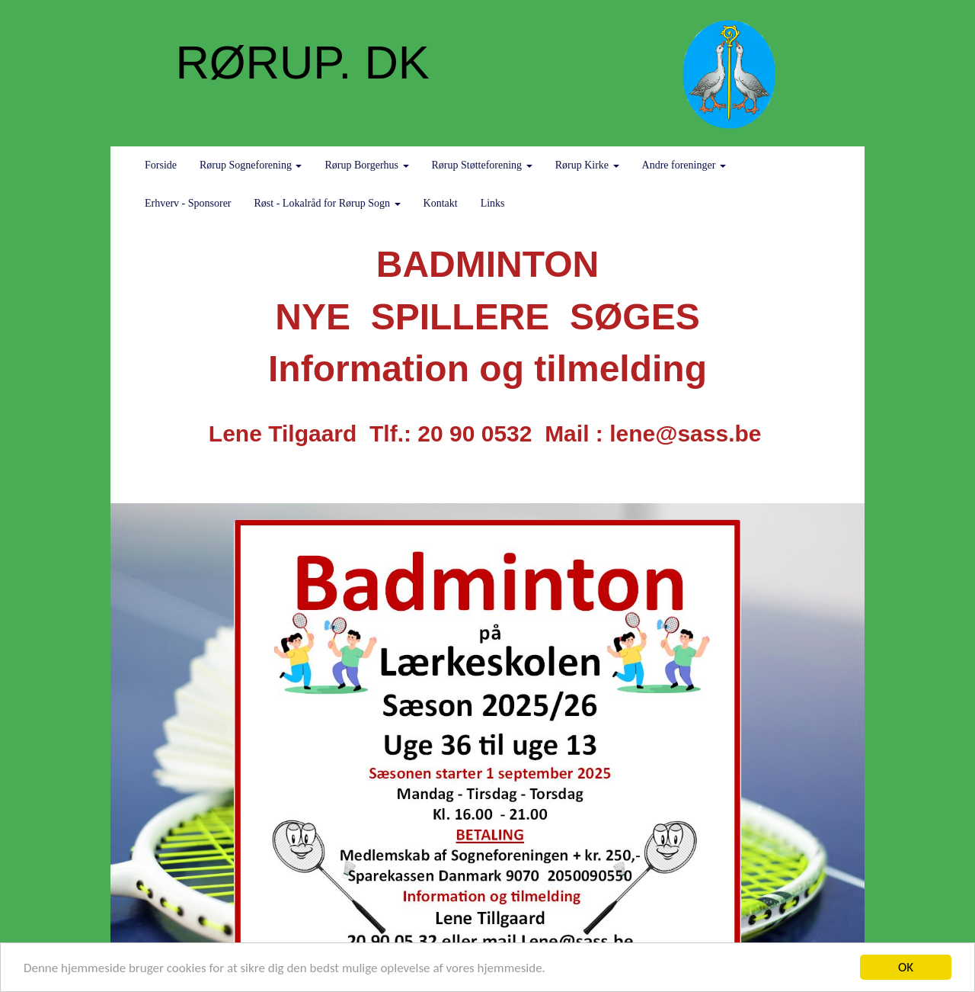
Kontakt (441, 203)
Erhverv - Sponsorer (188, 203)
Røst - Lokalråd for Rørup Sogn (327, 203)
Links (493, 203)
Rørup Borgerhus (366, 165)
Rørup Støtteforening (482, 165)
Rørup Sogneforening (251, 165)
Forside (161, 165)
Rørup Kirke (587, 165)
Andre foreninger (684, 165)
